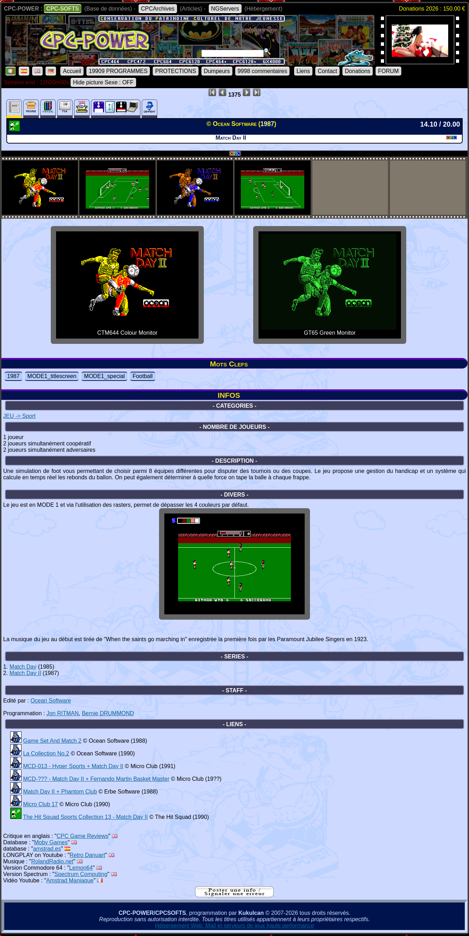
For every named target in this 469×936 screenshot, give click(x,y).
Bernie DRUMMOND (108, 713)
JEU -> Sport (19, 416)
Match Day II (25, 673)
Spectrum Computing (80, 874)
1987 (13, 376)
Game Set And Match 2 (52, 741)
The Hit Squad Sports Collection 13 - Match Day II (85, 817)
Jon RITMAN (63, 713)
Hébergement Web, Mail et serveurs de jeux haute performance (234, 926)
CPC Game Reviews (83, 836)
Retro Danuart (87, 855)
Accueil (72, 71)
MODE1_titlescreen (52, 376)
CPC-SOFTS (62, 9)
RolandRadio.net (52, 861)
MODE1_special (104, 376)
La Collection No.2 (46, 753)
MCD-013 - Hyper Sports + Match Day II (73, 766)
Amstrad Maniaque (69, 880)
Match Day (23, 667)
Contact (327, 71)
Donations (357, 71)
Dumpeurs (217, 71)
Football (143, 376)
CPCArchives (158, 9)
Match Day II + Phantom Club (60, 792)
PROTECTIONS (175, 71)
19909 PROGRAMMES (118, 71)
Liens (303, 71)
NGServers (225, 9)
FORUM (388, 71)
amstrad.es (47, 849)
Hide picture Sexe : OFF (103, 82)
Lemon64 (81, 868)
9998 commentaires (262, 71)
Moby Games (51, 842)
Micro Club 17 (40, 804)
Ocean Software (50, 701)
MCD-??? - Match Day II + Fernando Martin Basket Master (96, 779)
